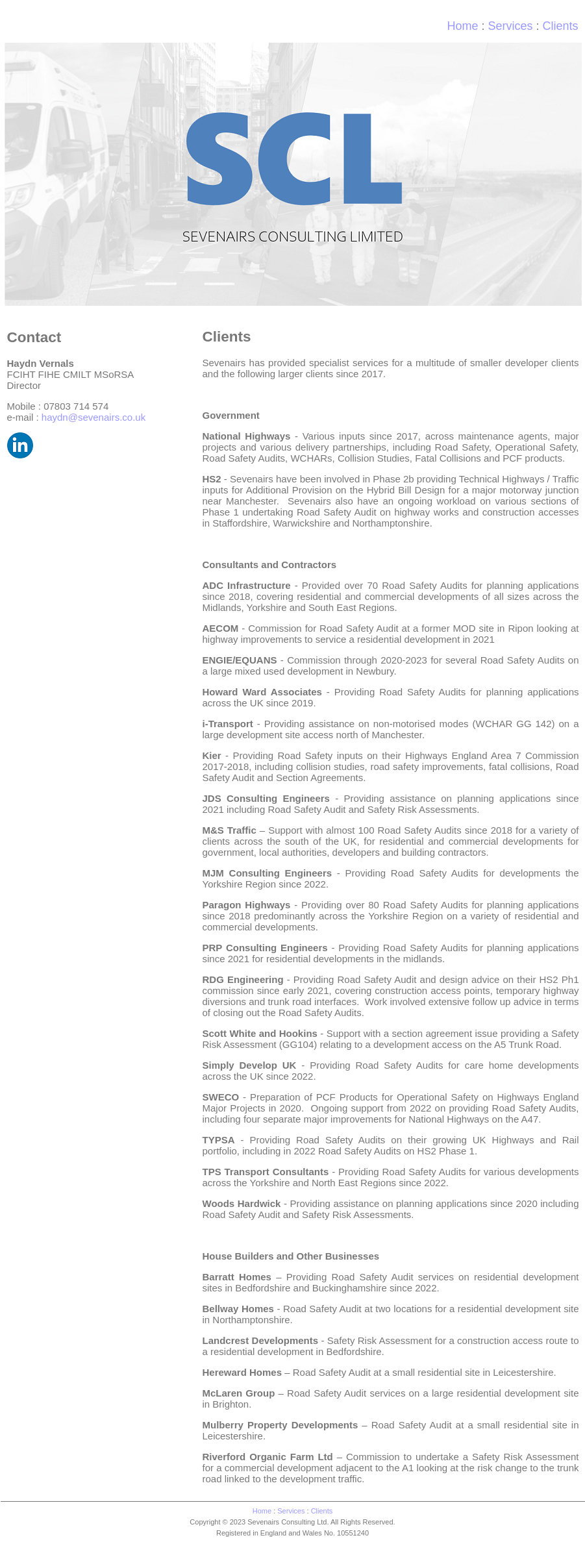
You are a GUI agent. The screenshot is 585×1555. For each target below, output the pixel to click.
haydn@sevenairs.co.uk (93, 417)
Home (462, 25)
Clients (322, 1511)
